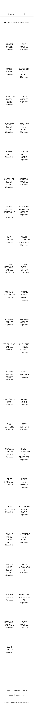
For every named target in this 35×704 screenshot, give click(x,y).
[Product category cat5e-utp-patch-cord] (9, 93)
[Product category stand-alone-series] (9, 369)
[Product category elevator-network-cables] (24, 203)
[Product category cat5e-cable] (9, 65)
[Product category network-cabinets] (9, 618)
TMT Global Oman (16, 702)
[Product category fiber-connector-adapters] (24, 447)
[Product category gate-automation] (24, 561)
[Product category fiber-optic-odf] (9, 475)
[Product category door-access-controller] (9, 205)
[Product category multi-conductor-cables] (24, 234)
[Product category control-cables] (24, 175)
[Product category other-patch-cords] (24, 261)
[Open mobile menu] (11, 14)
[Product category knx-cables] (9, 232)
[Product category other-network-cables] (9, 261)
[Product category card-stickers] (9, 395)
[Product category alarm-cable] (9, 40)
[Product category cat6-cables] (24, 92)
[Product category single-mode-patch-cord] (9, 562)
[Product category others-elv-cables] (9, 288)
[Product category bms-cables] (24, 40)
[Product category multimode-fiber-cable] (24, 503)
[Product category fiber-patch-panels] (24, 476)
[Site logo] (17, 6)
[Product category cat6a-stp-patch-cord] (24, 148)
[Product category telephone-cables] (9, 340)
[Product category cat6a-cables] (9, 147)
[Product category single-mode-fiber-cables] (9, 532)
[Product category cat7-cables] (24, 618)
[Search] (24, 14)
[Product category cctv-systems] (24, 420)
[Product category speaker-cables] (24, 315)
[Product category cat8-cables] (9, 643)
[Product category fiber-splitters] (9, 502)
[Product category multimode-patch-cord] (24, 531)
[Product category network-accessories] (24, 591)
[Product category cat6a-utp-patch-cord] (9, 176)
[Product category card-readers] (24, 367)
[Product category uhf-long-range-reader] (24, 341)
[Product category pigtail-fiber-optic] (24, 289)
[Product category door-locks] (24, 395)
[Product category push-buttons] (9, 420)
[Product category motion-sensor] (9, 590)
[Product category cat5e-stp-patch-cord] (24, 66)
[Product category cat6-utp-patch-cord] (24, 121)
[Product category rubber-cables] (9, 315)
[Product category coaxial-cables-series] (9, 446)
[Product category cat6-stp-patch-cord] (9, 121)
